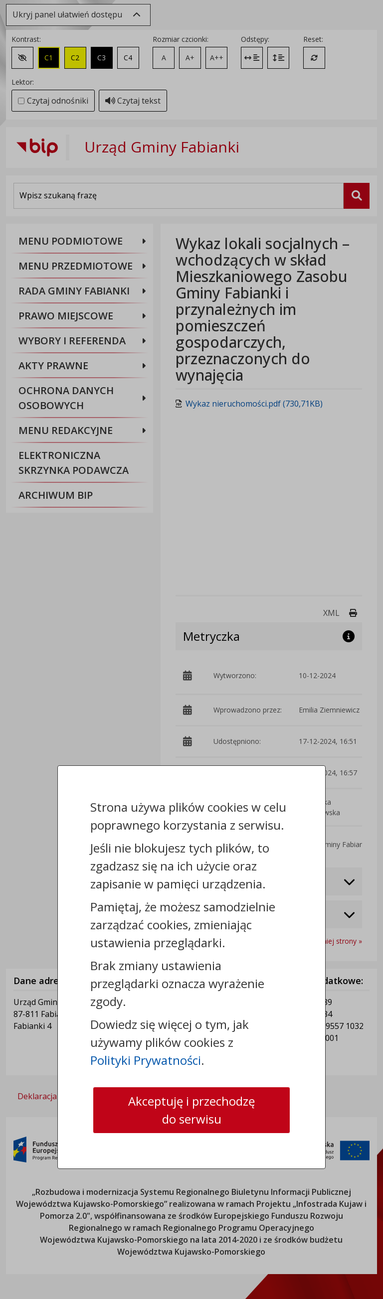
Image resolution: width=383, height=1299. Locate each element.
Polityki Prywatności (145, 1060)
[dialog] (191, 649)
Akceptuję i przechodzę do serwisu (191, 1110)
